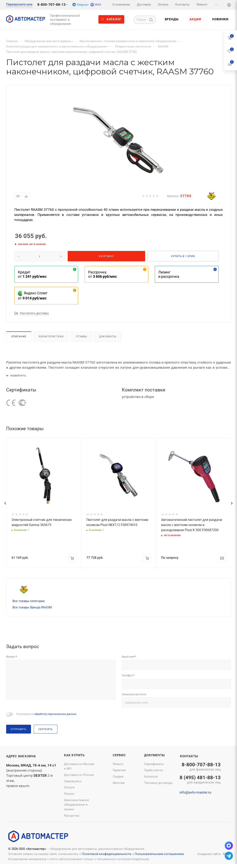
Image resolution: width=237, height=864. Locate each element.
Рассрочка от (102, 274)
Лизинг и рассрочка (168, 274)
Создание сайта (209, 854)
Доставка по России (79, 775)
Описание (18, 336)
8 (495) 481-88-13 (200, 780)
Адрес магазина (21, 756)
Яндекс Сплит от (33, 295)
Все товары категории (29, 601)
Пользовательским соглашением (159, 854)
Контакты (189, 756)
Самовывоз (72, 781)
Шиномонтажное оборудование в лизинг (76, 804)
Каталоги (151, 776)
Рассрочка (71, 816)
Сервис (119, 755)
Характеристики (51, 336)
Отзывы (81, 336)
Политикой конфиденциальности (106, 854)
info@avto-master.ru (195, 792)
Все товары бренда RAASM (32, 607)
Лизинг (69, 794)
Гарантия (119, 770)
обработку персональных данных (55, 713)
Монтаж (118, 783)
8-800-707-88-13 (51, 4)
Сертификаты (154, 764)
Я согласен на (46, 713)
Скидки (118, 776)
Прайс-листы (153, 770)
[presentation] (5, 503)
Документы (107, 336)
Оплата (69, 787)
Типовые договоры (158, 783)
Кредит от (32, 274)
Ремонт (118, 764)
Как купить (74, 755)
